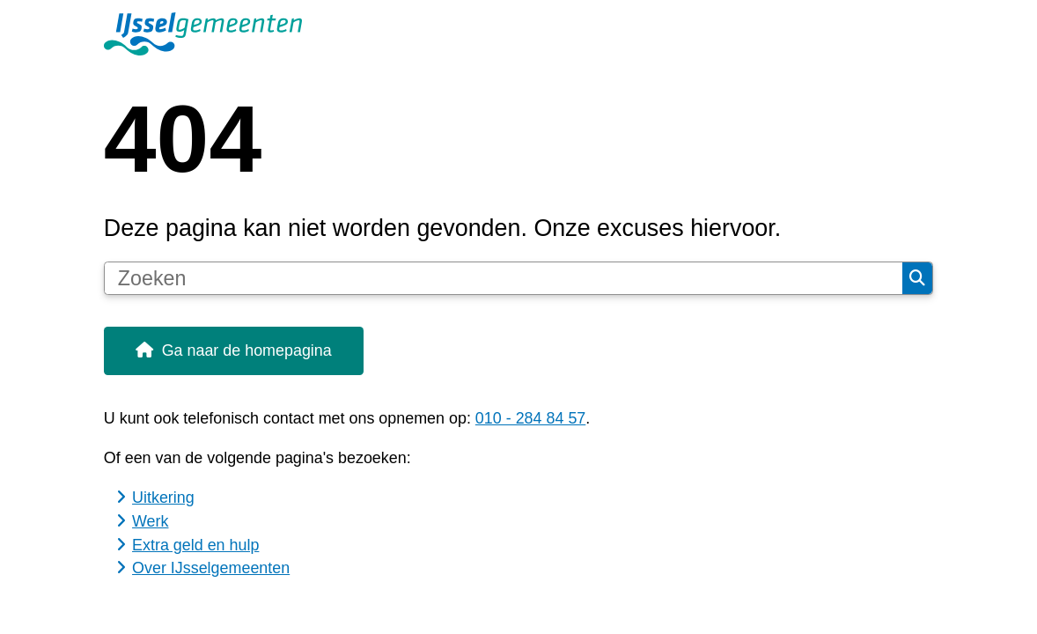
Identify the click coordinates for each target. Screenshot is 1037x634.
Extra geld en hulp (195, 545)
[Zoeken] (503, 278)
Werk (150, 521)
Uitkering (163, 497)
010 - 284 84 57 (530, 418)
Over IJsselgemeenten (211, 568)
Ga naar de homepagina (247, 350)
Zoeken (917, 278)
